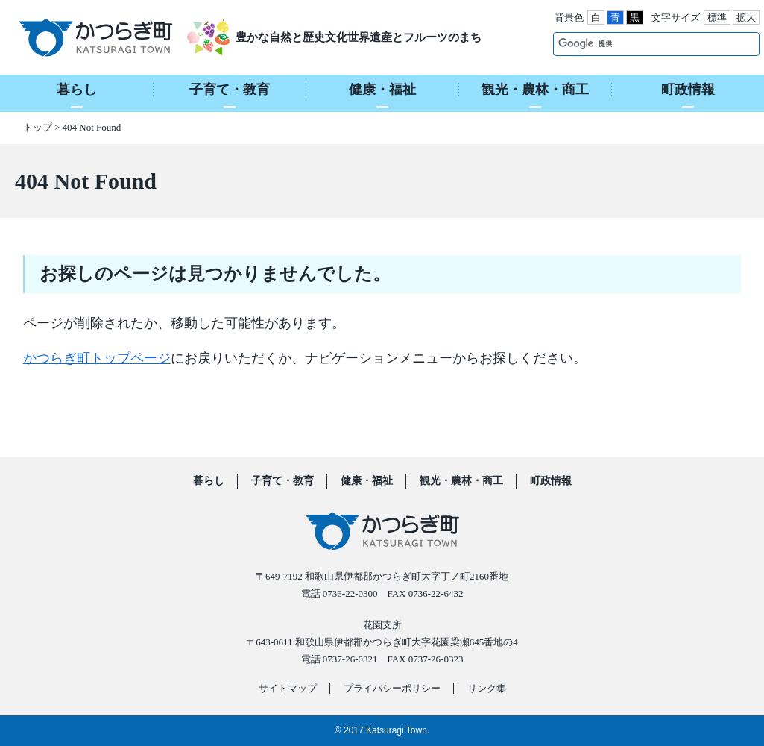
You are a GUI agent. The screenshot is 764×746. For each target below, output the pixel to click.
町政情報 (551, 481)
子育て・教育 (282, 481)
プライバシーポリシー (392, 688)
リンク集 (486, 688)
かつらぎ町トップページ (97, 358)
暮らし (208, 481)
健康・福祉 (367, 481)
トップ (37, 127)
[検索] (640, 43)
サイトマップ (288, 688)
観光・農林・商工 (461, 481)
